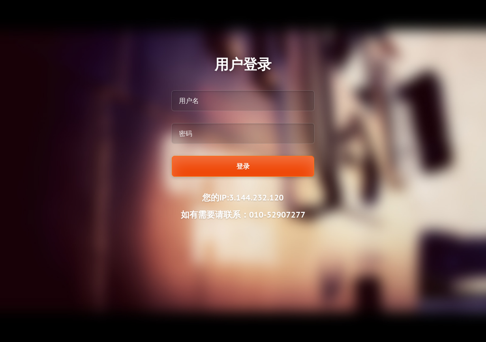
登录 (243, 166)
